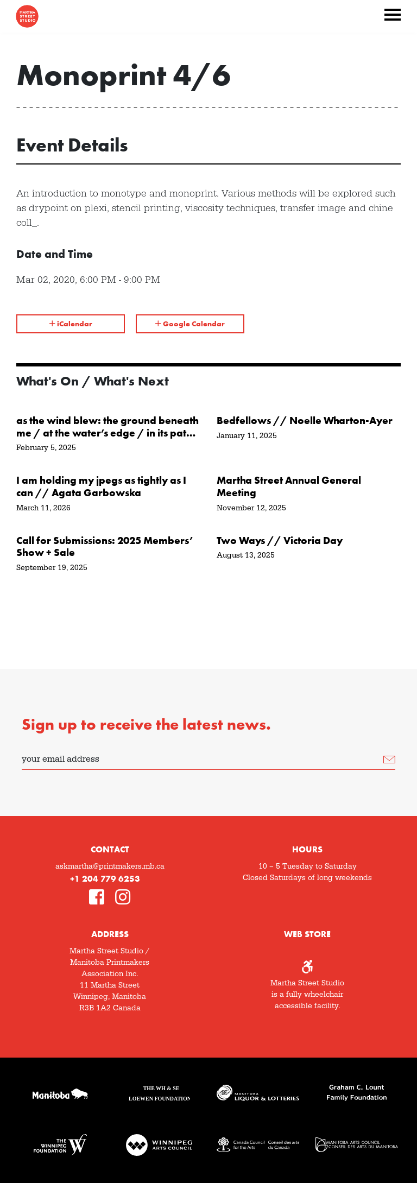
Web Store (307, 934)
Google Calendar (190, 323)
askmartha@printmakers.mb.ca (110, 866)
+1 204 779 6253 (105, 878)
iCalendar (70, 323)
